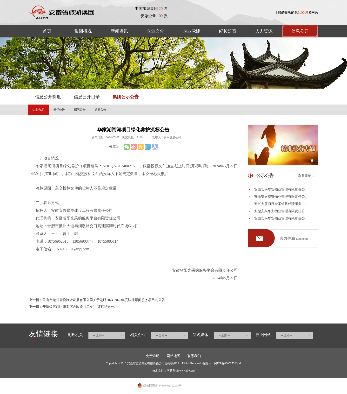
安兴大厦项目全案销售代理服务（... (280, 204)
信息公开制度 (48, 96)
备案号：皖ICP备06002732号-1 (221, 363)
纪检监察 (227, 31)
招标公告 (59, 109)
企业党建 (191, 31)
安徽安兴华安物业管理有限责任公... (280, 189)
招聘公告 (80, 109)
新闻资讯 (119, 31)
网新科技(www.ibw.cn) (181, 370)
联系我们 (194, 356)
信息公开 (300, 31)
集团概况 (83, 31)
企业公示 (38, 109)
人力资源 (264, 31)
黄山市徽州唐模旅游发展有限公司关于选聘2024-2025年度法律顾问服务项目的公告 (103, 300)
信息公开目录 (87, 96)
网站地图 (173, 356)
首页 (47, 31)
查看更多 (304, 175)
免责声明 (153, 356)
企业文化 (155, 31)
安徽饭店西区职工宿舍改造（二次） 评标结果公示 (80, 307)
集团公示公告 (126, 96)
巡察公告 (100, 109)
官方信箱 (294, 238)
